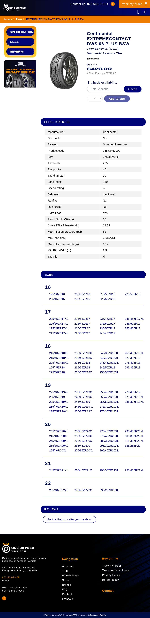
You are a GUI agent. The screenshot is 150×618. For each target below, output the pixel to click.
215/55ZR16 (107, 294)
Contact (108, 590)
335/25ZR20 (132, 445)
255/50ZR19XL (107, 401)
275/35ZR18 (132, 357)
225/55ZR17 (81, 333)
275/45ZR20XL (107, 436)
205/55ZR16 (81, 299)
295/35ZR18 (132, 367)
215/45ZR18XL (56, 357)
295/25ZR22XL (107, 490)
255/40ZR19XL (107, 392)
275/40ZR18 (132, 362)
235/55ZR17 (107, 328)
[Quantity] (94, 99)
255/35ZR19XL (81, 411)
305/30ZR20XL (132, 436)
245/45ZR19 (81, 401)
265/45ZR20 (81, 445)
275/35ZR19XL (107, 411)
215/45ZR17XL (56, 328)
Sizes (14, 41)
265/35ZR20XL (81, 440)
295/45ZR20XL (132, 431)
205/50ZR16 (81, 294)
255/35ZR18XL (107, 372)
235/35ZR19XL (56, 401)
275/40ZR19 (132, 392)
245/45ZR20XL (56, 440)
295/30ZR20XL (107, 445)
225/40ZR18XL (56, 362)
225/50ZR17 (81, 328)
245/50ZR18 (107, 367)
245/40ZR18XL (107, 357)
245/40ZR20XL (56, 436)
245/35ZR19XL (81, 392)
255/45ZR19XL (107, 396)
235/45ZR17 (107, 318)
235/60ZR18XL (81, 372)
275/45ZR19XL (132, 396)
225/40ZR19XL (56, 392)
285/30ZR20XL (107, 440)
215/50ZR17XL (56, 333)
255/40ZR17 (132, 328)
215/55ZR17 (81, 318)
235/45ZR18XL (81, 357)
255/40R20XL (56, 450)
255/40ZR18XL (132, 353)
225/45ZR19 (56, 396)
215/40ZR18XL (56, 353)
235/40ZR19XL (56, 406)
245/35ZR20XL (56, 431)
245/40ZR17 (107, 333)
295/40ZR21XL (132, 470)
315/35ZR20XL (132, 440)
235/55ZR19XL (56, 411)
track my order (132, 4)
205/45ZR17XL (56, 318)
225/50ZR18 (56, 372)
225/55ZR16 (132, 294)
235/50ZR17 (107, 323)
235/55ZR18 (81, 367)
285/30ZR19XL (132, 401)
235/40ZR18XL (81, 353)
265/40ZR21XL (81, 470)
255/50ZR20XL (81, 436)
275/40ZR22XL (81, 490)
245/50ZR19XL (81, 406)
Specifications (22, 32)
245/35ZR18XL (107, 353)
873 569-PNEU (97, 4)
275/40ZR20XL (107, 431)
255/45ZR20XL (81, 431)
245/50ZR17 (132, 323)
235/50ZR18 (81, 362)
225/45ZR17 (81, 323)
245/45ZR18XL (107, 362)
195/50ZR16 (56, 294)
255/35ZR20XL (56, 445)
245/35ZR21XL (56, 470)
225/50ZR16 (107, 299)
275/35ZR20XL (81, 450)
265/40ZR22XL (56, 490)
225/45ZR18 (56, 367)
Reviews (17, 51)
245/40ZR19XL (81, 396)
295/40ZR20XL (107, 450)
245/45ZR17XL (132, 318)
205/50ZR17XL (56, 323)
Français (67, 599)
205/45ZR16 (56, 299)
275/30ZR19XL (107, 406)
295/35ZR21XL (107, 470)
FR (144, 11)
